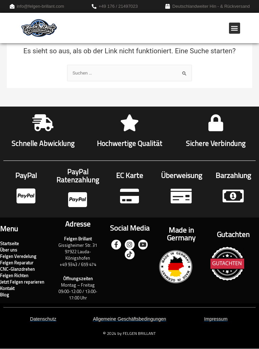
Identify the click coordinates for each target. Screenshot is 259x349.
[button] (234, 28)
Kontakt (7, 289)
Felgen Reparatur (16, 263)
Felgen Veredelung (18, 257)
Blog (4, 295)
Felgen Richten (14, 276)
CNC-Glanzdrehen (17, 269)
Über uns (8, 250)
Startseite (9, 244)
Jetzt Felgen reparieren (22, 282)
